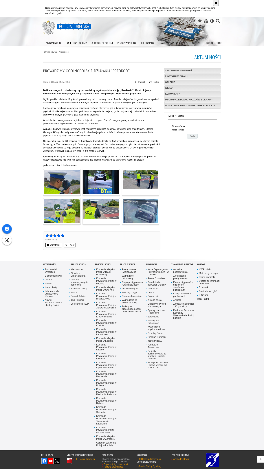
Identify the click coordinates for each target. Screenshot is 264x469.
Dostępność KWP (80, 304)
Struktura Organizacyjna (78, 274)
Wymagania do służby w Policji (130, 301)
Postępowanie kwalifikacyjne (129, 270)
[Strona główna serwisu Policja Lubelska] (200, 21)
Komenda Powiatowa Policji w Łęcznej (106, 347)
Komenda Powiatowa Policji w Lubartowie (106, 332)
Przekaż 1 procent (157, 337)
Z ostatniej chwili (176, 76)
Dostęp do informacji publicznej (209, 282)
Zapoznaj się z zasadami (116, 464)
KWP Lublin (205, 269)
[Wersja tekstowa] (212, 21)
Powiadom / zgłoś (208, 291)
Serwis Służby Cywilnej (149, 466)
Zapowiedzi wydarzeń (178, 70)
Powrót (140, 82)
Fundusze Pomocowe (153, 346)
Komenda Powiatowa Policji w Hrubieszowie (106, 296)
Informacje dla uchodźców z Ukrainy (189, 99)
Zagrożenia (153, 317)
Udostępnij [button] (53, 245)
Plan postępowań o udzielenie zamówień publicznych (183, 286)
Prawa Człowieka (156, 278)
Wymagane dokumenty (128, 277)
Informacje (151, 264)
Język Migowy (155, 341)
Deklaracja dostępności (149, 459)
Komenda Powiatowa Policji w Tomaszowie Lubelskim (106, 420)
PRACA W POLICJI (127, 264)
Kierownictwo (77, 269)
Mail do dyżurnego (208, 273)
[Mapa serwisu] (206, 21)
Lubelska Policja (77, 264)
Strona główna (50, 52)
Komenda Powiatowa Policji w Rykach (106, 401)
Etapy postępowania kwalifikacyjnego (132, 283)
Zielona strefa (155, 300)
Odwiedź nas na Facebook (44, 461)
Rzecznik (203, 287)
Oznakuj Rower (155, 333)
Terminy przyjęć (130, 292)
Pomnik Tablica (78, 296)
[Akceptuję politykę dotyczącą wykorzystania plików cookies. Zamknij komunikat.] (216, 3)
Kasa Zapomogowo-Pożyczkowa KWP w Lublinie (158, 272)
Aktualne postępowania (180, 270)
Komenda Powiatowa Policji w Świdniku (106, 409)
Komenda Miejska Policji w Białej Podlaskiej (105, 272)
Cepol (151, 292)
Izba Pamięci (77, 300)
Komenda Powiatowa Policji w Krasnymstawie (106, 314)
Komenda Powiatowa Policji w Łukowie (106, 356)
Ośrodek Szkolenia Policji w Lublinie (106, 444)
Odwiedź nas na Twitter (57, 461)
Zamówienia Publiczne (182, 264)
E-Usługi (203, 295)
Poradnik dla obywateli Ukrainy (157, 283)
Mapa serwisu (178, 130)
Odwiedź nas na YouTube (51, 461)
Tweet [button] (69, 245)
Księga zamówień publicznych (182, 295)
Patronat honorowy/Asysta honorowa (79, 282)
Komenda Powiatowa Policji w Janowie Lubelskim (106, 305)
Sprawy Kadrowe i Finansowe (157, 311)
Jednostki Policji (79, 289)
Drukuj (154, 82)
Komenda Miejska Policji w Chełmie (105, 288)
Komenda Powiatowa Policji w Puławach (106, 383)
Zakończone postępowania (180, 277)
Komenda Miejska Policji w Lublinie (105, 339)
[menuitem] (53, 42)
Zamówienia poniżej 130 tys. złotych (183, 305)
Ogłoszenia (153, 296)
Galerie (170, 82)
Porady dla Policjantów (153, 321)
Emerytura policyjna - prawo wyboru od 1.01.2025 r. (158, 365)
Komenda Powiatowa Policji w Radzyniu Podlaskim (106, 392)
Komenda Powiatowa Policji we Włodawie (105, 430)
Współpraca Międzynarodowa (156, 328)
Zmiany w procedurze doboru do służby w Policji (131, 309)
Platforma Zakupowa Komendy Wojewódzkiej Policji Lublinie (184, 314)
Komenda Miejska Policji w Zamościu (105, 437)
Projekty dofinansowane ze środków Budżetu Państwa (157, 355)
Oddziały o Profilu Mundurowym (157, 305)
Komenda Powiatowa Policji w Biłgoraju (106, 281)
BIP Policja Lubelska (85, 459)
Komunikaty (172, 94)
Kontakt (201, 264)
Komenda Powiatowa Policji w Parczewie (106, 374)
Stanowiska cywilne (132, 296)
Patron (74, 292)
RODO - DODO (203, 299)
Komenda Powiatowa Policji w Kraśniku (106, 323)
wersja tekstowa (181, 459)
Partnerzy (152, 289)
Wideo (169, 88)
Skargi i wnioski (207, 277)
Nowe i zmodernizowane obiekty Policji (190, 105)
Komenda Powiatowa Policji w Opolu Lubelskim (106, 365)
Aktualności (64, 52)
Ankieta (177, 300)
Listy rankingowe (130, 289)
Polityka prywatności (114, 467)
